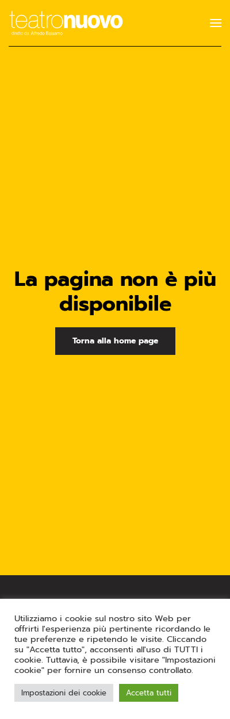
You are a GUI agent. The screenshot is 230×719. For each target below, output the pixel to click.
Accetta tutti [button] (148, 692)
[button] (215, 23)
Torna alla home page (115, 341)
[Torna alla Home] (66, 23)
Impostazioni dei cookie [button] (63, 692)
